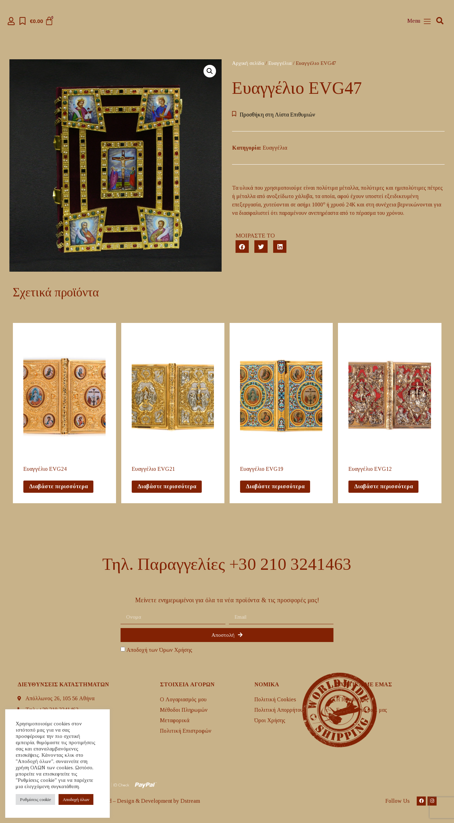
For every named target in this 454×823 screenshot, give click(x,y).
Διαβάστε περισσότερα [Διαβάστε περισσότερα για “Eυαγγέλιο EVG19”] (275, 486)
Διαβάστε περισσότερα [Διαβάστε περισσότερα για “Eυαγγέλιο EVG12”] (383, 486)
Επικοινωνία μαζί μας (361, 710)
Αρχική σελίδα (248, 63)
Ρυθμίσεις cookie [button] (35, 799)
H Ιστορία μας (352, 699)
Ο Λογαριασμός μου (183, 699)
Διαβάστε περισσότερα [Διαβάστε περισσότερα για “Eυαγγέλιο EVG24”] (58, 486)
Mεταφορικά (175, 720)
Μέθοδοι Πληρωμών (184, 710)
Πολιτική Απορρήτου (278, 710)
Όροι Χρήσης (269, 720)
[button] (440, 21)
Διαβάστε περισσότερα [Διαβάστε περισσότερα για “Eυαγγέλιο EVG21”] (166, 486)
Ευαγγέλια (280, 63)
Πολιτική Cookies (275, 699)
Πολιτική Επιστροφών (185, 731)
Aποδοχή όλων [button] (76, 799)
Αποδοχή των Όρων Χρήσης (159, 650)
